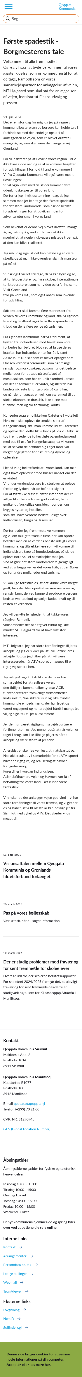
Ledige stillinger (15, 1273)
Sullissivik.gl (12, 1327)
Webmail (10, 1282)
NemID (8, 1318)
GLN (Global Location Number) (26, 1129)
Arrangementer (14, 1256)
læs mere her (40, 1364)
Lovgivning (11, 1310)
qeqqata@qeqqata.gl (29, 1103)
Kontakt (9, 1247)
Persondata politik (17, 1264)
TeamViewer (12, 1291)
